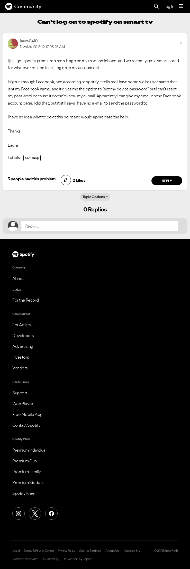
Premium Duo (24, 461)
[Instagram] (18, 513)
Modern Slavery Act (25, 559)
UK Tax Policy (50, 559)
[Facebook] (51, 513)
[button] (181, 44)
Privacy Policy (66, 551)
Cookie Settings (90, 551)
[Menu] (181, 6)
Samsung (32, 158)
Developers (23, 335)
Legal (16, 551)
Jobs (16, 289)
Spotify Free (23, 493)
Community (23, 6)
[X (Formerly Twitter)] (35, 513)
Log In (169, 6)
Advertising (22, 346)
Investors (20, 357)
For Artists (21, 325)
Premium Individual (29, 450)
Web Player (22, 403)
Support (19, 393)
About (18, 278)
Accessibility (132, 551)
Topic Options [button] (94, 196)
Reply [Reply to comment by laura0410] (167, 180)
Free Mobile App (27, 414)
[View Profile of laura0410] (29, 41)
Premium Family (26, 471)
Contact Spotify (26, 425)
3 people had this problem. (32, 179)
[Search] (156, 7)
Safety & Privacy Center (39, 551)
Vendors (20, 368)
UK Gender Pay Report (77, 559)
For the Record (25, 300)
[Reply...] (99, 226)
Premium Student (28, 482)
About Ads (112, 551)
